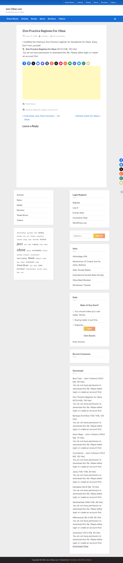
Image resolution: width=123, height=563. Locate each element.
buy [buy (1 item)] (24, 236)
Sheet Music (69, 2)
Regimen (36, 110)
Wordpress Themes (82, 285)
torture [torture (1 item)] (45, 269)
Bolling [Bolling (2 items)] (41, 233)
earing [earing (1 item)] (25, 239)
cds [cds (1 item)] (28, 236)
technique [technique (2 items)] (21, 269)
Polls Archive (79, 342)
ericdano (45, 36)
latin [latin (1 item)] (25, 244)
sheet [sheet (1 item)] (37, 262)
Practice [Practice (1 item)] (44, 250)
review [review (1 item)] (44, 258)
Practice (29, 110)
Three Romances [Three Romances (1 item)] (31, 269)
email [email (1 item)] (29, 239)
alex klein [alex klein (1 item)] (30, 233)
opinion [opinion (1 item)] (29, 250)
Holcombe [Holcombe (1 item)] (36, 239)
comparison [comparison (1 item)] (40, 236)
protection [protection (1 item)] (26, 255)
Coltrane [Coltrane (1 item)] (32, 236)
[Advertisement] (61, 83)
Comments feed (80, 218)
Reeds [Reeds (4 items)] (31, 258)
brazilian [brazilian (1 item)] (19, 236)
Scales (44, 110)
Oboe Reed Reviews (82, 280)
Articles (80, 2)
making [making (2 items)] (35, 244)
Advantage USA (80, 256)
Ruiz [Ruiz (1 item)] (18, 262)
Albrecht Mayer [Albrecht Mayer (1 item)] (21, 233)
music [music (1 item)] (41, 244)
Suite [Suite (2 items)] (40, 265)
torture (50, 110)
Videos (113, 2)
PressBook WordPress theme (80, 560)
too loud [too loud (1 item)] (39, 269)
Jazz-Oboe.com (14, 8)
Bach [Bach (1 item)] (35, 233)
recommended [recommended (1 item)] (35, 255)
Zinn (56, 110)
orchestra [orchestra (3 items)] (36, 250)
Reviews (104, 2)
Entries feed (78, 213)
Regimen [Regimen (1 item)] (38, 258)
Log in (75, 208)
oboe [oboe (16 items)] (21, 250)
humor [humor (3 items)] (43, 239)
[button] (24, 63)
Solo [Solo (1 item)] (31, 265)
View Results (89, 335)
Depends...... (81, 325)
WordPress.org (79, 223)
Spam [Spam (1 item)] (35, 265)
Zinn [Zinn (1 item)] (22, 272)
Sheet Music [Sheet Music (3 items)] (23, 265)
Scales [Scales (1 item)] (23, 262)
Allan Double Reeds (82, 270)
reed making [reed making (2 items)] (22, 258)
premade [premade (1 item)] (19, 255)
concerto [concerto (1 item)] (19, 239)
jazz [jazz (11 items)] (20, 244)
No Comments (59, 36)
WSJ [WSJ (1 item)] (18, 272)
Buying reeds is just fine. (86, 320)
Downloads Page (80, 546)
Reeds (88, 2)
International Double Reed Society (88, 275)
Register (76, 202)
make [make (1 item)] (29, 244)
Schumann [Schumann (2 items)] (30, 262)
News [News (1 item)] (46, 244)
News (96, 2)
